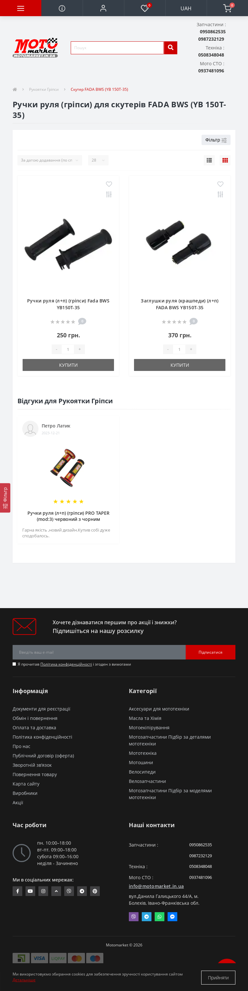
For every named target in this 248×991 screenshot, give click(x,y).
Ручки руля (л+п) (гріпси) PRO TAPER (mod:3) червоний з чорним (68, 516)
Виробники (25, 793)
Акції (18, 802)
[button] (103, 8)
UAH (186, 8)
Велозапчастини (147, 781)
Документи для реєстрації (41, 709)
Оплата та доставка (34, 727)
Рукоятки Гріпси (44, 89)
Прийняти (218, 978)
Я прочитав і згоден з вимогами (74, 664)
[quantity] (67, 349)
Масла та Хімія (145, 718)
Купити (68, 365)
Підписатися (210, 652)
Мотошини (141, 762)
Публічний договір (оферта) (43, 756)
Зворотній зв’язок (32, 765)
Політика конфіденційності (66, 664)
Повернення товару (35, 774)
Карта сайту (26, 784)
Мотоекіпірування (149, 727)
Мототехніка (143, 753)
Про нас (21, 746)
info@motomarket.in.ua (156, 886)
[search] (170, 47)
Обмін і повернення (35, 718)
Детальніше (24, 980)
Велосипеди (142, 772)
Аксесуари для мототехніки (159, 709)
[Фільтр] (5, 497)
